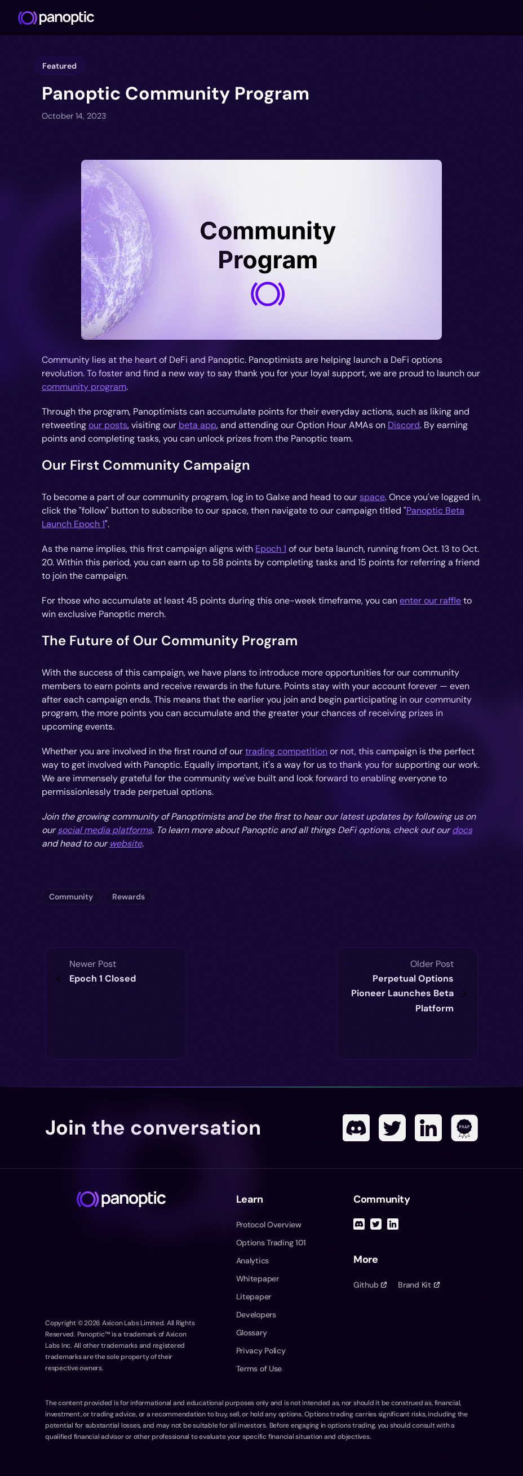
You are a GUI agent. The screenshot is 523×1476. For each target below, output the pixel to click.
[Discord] (356, 1127)
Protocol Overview (269, 1225)
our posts (107, 425)
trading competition (286, 751)
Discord (404, 425)
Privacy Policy (261, 1351)
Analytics (252, 1261)
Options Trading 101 (271, 1243)
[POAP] (464, 1127)
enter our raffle (430, 600)
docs (462, 830)
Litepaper (253, 1297)
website (125, 843)
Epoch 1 (270, 549)
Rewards (128, 897)
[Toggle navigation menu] (509, 18)
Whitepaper (257, 1279)
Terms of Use (259, 1369)
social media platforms (104, 830)
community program (84, 387)
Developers (256, 1315)
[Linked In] (428, 1127)
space (372, 497)
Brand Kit (418, 1285)
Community (71, 897)
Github (370, 1285)
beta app (197, 425)
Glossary (251, 1333)
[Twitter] (392, 1127)
